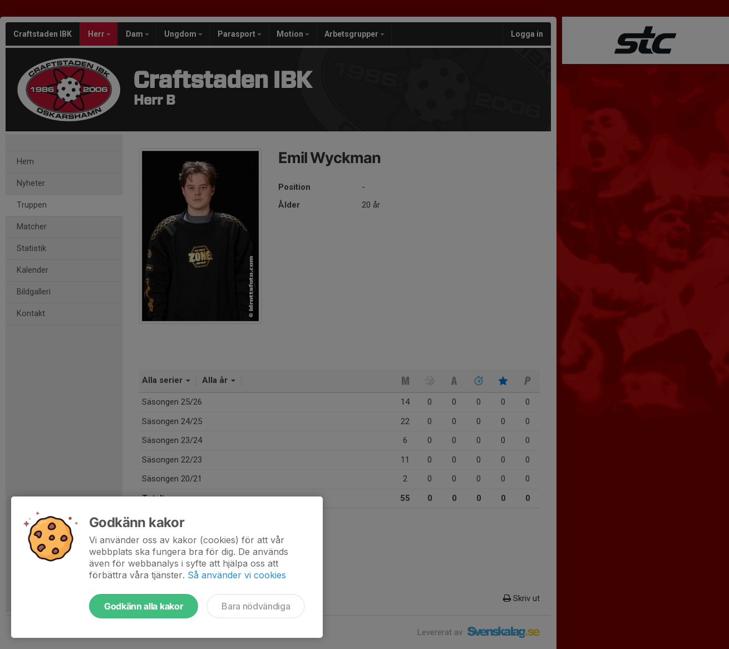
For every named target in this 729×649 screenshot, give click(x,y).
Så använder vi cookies (237, 575)
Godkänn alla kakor (143, 606)
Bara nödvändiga (255, 606)
